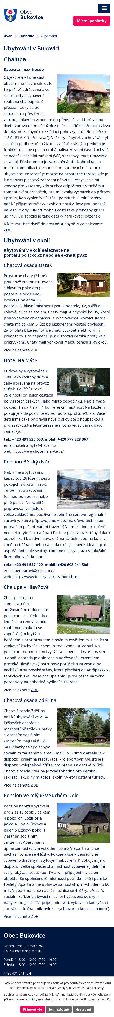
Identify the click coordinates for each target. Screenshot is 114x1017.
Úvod (8, 35)
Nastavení (83, 1009)
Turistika (26, 35)
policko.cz (31, 255)
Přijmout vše (32, 1009)
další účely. (97, 988)
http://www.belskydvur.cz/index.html (46, 576)
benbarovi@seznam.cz (34, 570)
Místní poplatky (91, 20)
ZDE (7, 229)
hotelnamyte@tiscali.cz (35, 445)
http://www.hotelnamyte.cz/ (38, 451)
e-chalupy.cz (74, 255)
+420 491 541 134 (17, 973)
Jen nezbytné (59, 1009)
